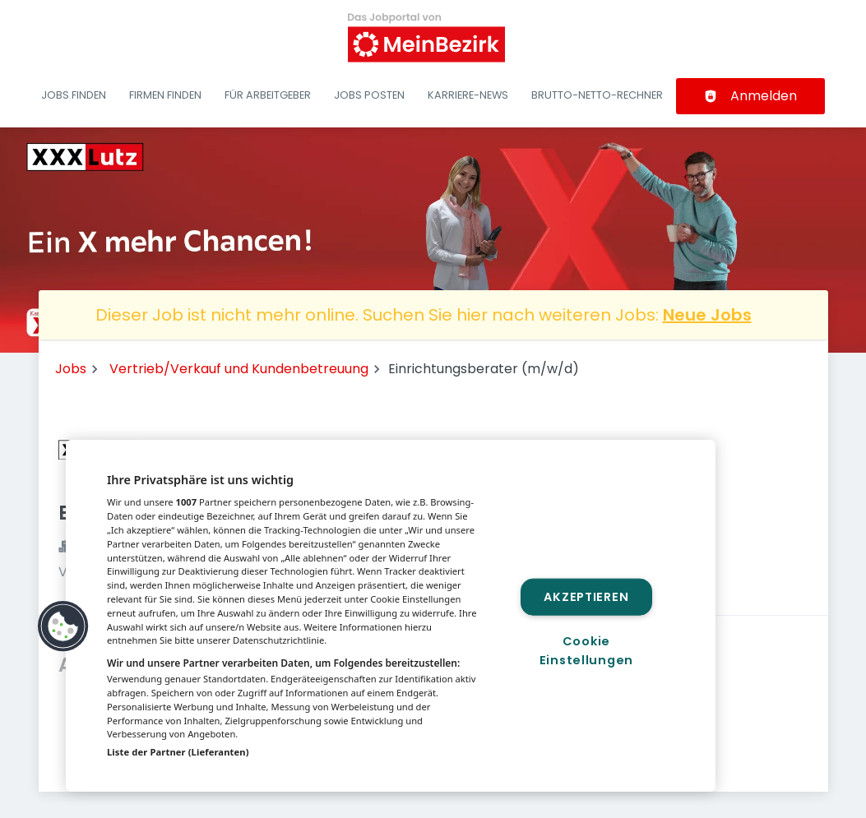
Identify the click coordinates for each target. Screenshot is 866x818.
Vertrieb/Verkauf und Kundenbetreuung (238, 368)
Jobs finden (73, 95)
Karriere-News (468, 95)
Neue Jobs (707, 314)
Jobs (70, 368)
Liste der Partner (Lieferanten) (178, 752)
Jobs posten (369, 95)
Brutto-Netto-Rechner (597, 95)
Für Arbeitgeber (268, 95)
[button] (63, 626)
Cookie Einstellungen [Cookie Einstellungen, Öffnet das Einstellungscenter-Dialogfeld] (586, 650)
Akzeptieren (586, 597)
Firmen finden (165, 95)
